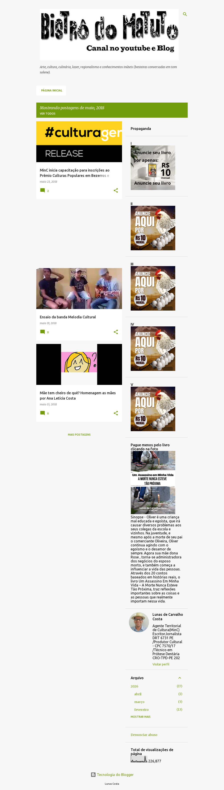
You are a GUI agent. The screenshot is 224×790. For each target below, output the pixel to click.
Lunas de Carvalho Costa (168, 616)
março (139, 702)
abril (137, 694)
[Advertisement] (77, 233)
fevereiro (141, 710)
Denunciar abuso (144, 735)
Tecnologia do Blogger (112, 775)
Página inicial (51, 90)
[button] (115, 191)
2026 (134, 686)
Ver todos (47, 113)
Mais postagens (79, 434)
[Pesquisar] (185, 14)
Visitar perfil (161, 664)
